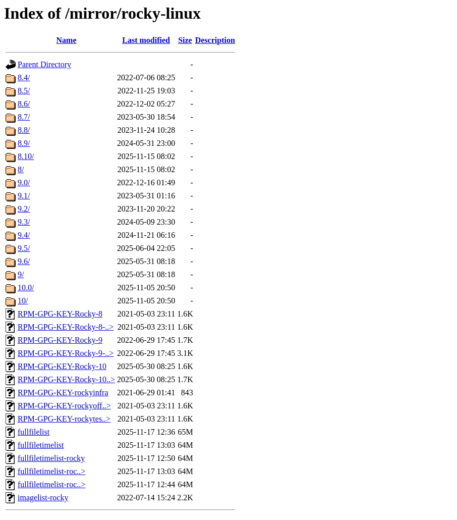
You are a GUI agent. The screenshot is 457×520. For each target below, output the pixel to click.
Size (185, 40)
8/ (21, 169)
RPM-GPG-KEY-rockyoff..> (64, 405)
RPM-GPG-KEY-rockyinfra (63, 392)
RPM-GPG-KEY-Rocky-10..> (66, 379)
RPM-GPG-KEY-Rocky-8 (60, 313)
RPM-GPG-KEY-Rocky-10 (62, 366)
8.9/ (24, 143)
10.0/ (26, 287)
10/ (23, 300)
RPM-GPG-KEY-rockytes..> (64, 418)
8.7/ (24, 117)
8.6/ (24, 103)
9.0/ (24, 182)
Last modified (146, 40)
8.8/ (24, 130)
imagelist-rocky (43, 497)
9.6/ (24, 261)
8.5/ (24, 90)
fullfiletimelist (41, 445)
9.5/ (24, 248)
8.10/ (26, 156)
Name (66, 40)
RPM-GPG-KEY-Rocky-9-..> (65, 353)
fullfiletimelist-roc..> (51, 471)
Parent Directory (44, 64)
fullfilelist (33, 432)
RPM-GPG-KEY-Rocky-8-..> (65, 327)
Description (215, 40)
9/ (21, 274)
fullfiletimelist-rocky (51, 458)
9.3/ (24, 222)
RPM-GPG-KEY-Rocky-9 (60, 340)
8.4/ (24, 77)
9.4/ (24, 235)
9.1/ (24, 195)
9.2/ (24, 208)
